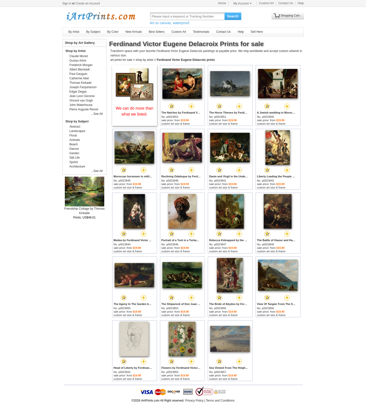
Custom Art (266, 3)
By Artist (74, 32)
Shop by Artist (76, 51)
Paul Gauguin (78, 74)
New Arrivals (133, 32)
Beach (74, 144)
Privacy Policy (194, 400)
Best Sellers (157, 32)
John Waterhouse (81, 105)
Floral (73, 135)
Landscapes (78, 131)
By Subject (93, 32)
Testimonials (201, 32)
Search (233, 16)
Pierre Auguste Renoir (84, 109)
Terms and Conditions (220, 400)
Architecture (77, 166)
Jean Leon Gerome (82, 96)
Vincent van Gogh (81, 100)
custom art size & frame (175, 123)
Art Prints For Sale (101, 16)
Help (301, 3)
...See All (97, 114)
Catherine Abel (79, 78)
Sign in (66, 3)
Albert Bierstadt (80, 69)
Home (222, 3)
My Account (242, 3)
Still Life (75, 157)
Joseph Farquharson (83, 87)
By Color (113, 32)
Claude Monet (79, 56)
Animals (75, 140)
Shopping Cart (289, 15)
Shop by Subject (77, 121)
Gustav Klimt (78, 60)
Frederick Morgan (81, 65)
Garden (74, 153)
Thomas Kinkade (81, 82)
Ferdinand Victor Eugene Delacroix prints (186, 60)
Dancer (74, 149)
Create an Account (88, 3)
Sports (74, 162)
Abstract (75, 126)
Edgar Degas (78, 91)
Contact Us (285, 3)
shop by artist (144, 60)
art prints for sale (121, 60)
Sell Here (257, 32)
